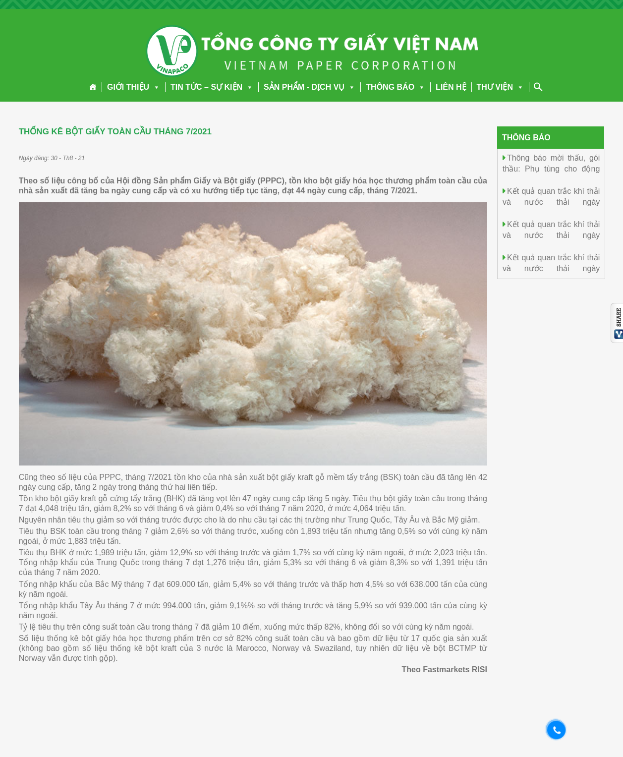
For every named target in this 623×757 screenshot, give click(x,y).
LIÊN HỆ (451, 87)
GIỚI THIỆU (133, 87)
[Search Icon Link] (538, 87)
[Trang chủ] (93, 87)
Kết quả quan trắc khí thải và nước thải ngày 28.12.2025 (551, 234)
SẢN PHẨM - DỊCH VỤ (309, 87)
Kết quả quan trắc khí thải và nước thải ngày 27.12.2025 (551, 268)
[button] (154, 87)
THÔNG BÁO (395, 87)
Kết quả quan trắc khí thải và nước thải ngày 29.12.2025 (551, 201)
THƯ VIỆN (500, 87)
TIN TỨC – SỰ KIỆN (211, 87)
